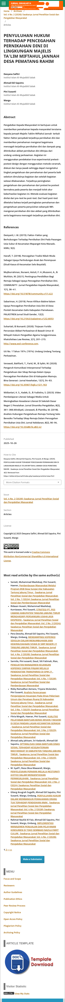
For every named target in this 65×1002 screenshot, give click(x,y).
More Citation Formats (17, 482)
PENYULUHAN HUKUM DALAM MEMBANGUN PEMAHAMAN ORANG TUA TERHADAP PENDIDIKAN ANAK (36, 799)
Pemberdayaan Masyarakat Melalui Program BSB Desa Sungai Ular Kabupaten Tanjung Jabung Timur (33, 589)
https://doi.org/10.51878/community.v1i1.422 (28, 294)
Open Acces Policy (13, 919)
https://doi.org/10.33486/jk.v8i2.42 (22, 427)
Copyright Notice (12, 912)
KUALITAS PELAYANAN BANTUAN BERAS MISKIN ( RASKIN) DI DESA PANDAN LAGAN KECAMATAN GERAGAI (36, 720)
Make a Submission (32, 859)
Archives (18, 11)
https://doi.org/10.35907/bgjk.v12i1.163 (25, 385)
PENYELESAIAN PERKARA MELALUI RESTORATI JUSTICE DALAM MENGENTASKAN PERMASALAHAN (35, 775)
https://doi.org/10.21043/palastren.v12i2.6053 (29, 319)
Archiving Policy (12, 932)
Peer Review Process (14, 906)
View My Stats (22, 994)
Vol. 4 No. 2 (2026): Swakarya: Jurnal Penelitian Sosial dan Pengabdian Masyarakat (31, 16)
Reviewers (9, 885)
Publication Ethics (13, 899)
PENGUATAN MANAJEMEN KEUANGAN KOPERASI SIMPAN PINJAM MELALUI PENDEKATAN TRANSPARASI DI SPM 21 (32, 668)
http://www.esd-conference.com (21, 344)
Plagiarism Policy (12, 926)
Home (6, 11)
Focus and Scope (12, 879)
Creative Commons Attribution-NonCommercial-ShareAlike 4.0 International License (31, 556)
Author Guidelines (13, 892)
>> (10, 850)
